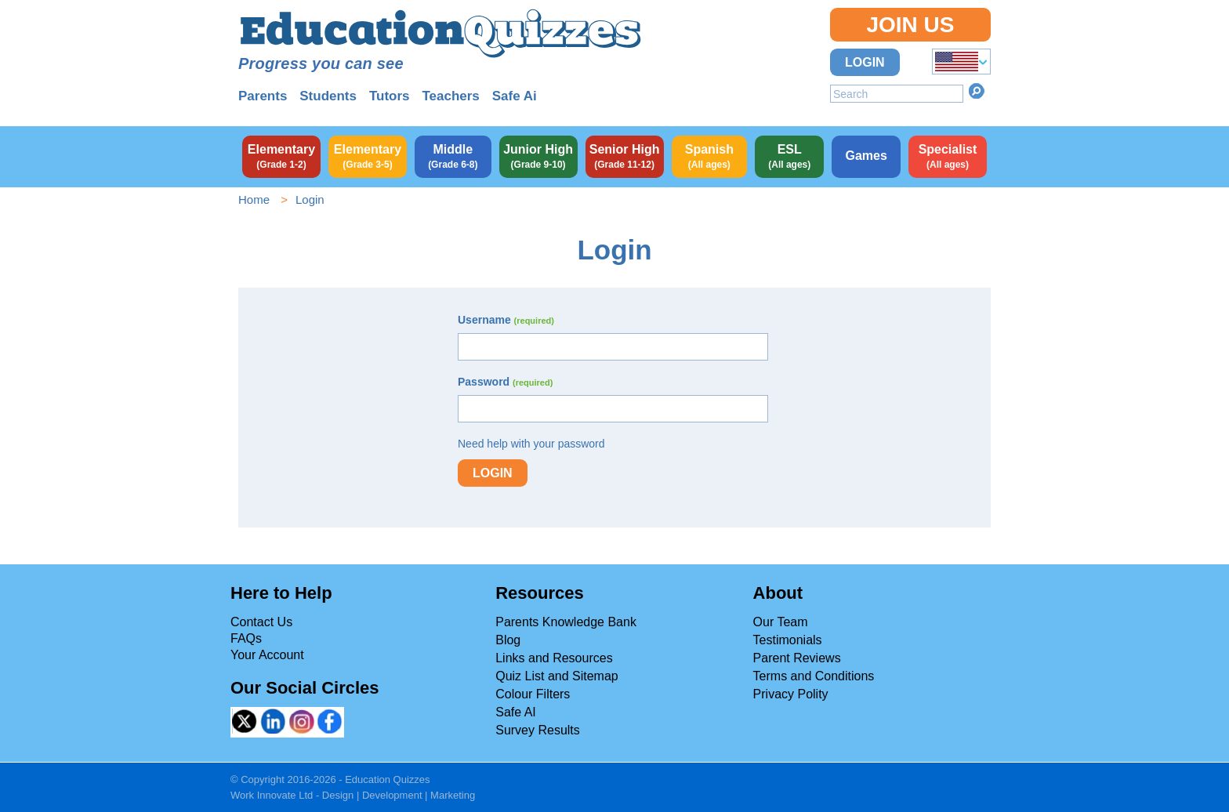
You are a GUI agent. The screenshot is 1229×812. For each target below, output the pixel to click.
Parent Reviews (797, 658)
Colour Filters (532, 694)
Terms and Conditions (814, 676)
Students (328, 96)
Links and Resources (553, 658)
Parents (262, 96)
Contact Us (261, 622)
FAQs (246, 638)
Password (505, 381)
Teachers (450, 96)
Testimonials (787, 640)
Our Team (780, 622)
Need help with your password (531, 443)
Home (254, 199)
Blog (507, 640)
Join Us (910, 25)
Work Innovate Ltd (271, 795)
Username (506, 320)
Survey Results (537, 730)
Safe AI (515, 712)
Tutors (389, 96)
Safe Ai (514, 96)
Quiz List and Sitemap (556, 676)
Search (976, 91)
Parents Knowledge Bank (565, 622)
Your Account (267, 655)
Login (865, 62)
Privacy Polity (790, 694)
